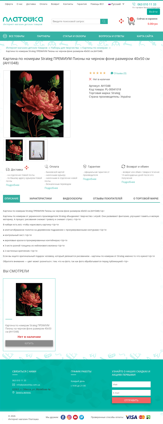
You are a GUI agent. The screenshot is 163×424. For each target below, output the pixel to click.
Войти (153, 11)
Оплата (44, 3)
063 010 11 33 (146, 4)
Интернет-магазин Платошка (23, 419)
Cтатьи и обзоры (74, 36)
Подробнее (12, 185)
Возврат (55, 3)
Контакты (69, 3)
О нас (20, 3)
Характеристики (41, 198)
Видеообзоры (72, 198)
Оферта (9, 3)
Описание (11, 198)
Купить (29, 343)
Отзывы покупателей (107, 198)
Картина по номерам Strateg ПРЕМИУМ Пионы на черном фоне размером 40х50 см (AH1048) (28, 329)
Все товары (13, 36)
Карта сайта (145, 36)
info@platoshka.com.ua (28, 385)
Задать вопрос (23, 392)
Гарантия (82, 3)
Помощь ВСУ (97, 3)
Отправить (131, 400)
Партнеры (43, 36)
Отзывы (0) (120, 73)
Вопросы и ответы (111, 36)
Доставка (31, 3)
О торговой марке (145, 198)
